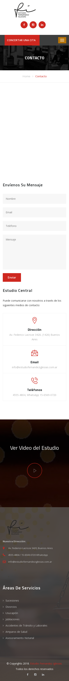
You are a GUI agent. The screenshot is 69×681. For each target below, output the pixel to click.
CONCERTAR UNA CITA (21, 40)
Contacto (41, 76)
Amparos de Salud (16, 631)
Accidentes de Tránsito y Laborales (26, 625)
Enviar (12, 277)
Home (26, 76)
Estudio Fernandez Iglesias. (46, 663)
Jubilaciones (13, 619)
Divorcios (11, 606)
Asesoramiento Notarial (20, 638)
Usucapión (12, 613)
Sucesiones (12, 600)
